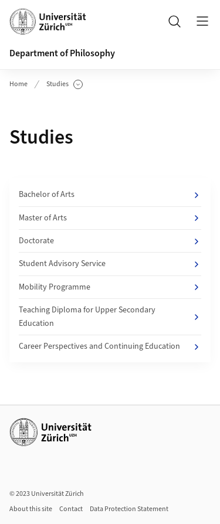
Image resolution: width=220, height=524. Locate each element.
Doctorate (110, 240)
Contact (71, 509)
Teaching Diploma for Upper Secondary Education (110, 316)
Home (18, 84)
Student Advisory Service (110, 263)
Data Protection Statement (129, 509)
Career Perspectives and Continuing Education (110, 346)
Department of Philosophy (62, 53)
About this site (30, 509)
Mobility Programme (110, 287)
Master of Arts (110, 218)
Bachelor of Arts (110, 194)
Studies (64, 84)
